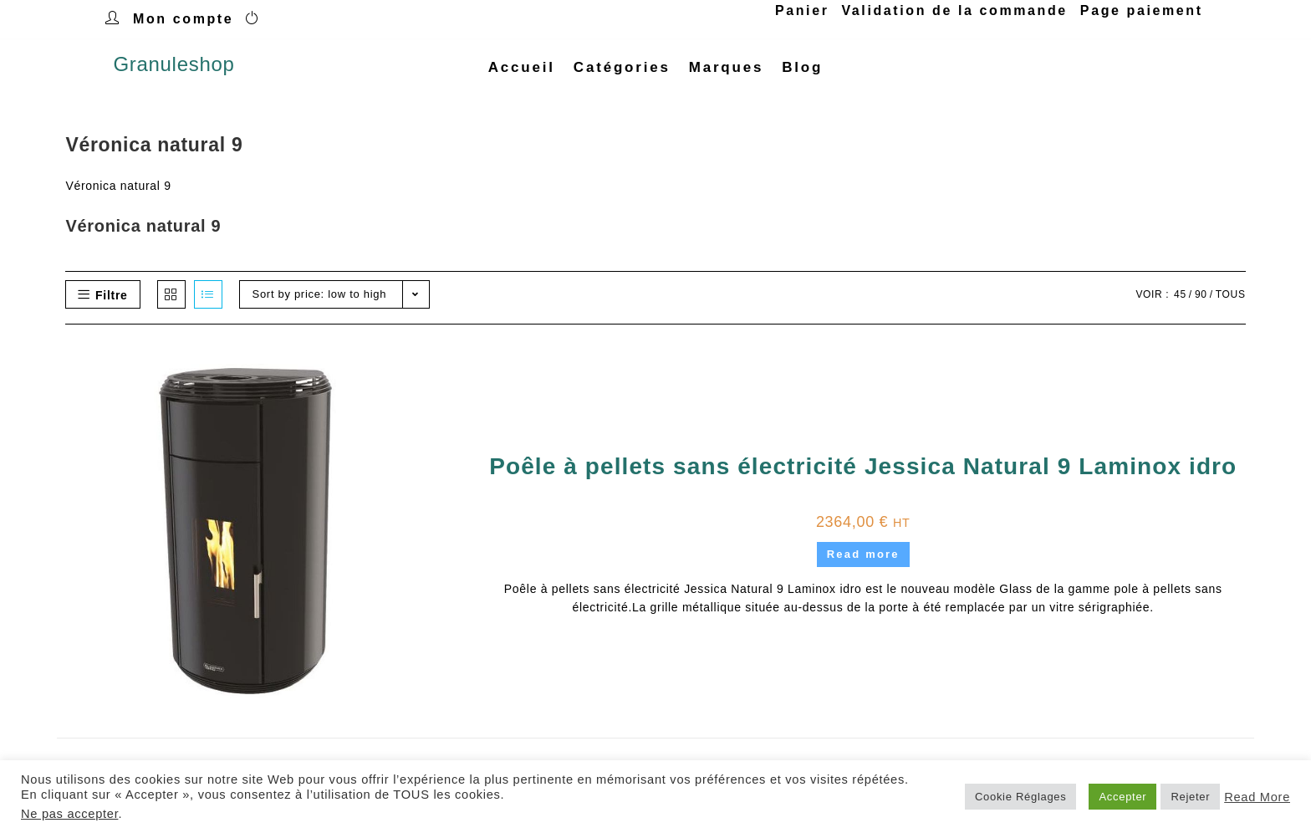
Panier (802, 10)
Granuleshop (173, 67)
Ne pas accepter (69, 813)
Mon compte (183, 19)
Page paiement (1141, 10)
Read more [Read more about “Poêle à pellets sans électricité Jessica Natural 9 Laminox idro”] (863, 561)
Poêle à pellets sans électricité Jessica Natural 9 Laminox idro (863, 474)
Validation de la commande (954, 10)
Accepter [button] (1122, 796)
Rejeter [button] (1190, 796)
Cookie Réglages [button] (1021, 796)
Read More (1257, 797)
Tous (1231, 301)
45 (1180, 301)
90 (1201, 301)
